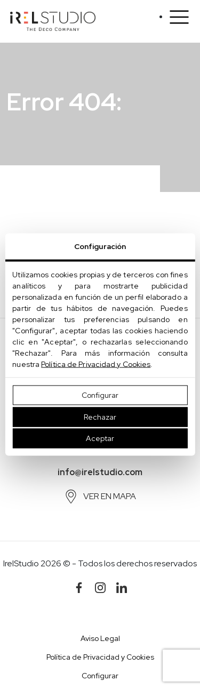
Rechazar (100, 416)
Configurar (100, 395)
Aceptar (100, 438)
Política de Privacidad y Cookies (95, 364)
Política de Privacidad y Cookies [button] (100, 657)
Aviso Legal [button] (100, 638)
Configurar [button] (100, 675)
